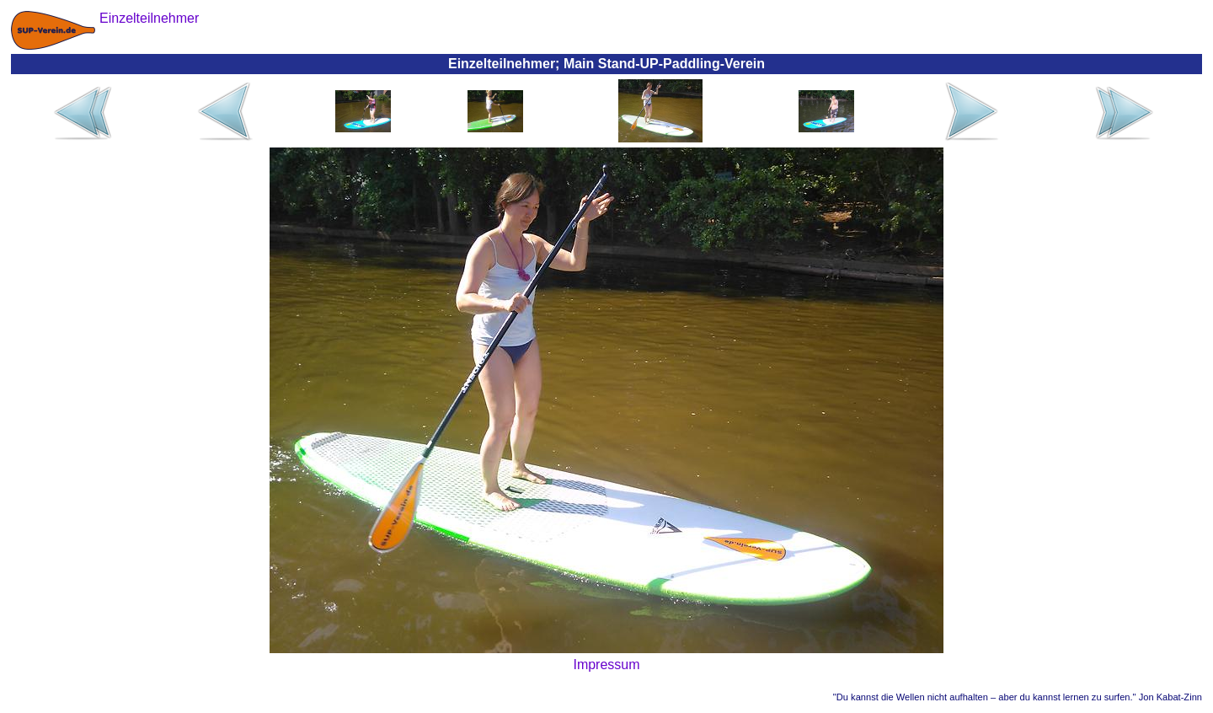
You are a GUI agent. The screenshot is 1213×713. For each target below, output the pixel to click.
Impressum (606, 664)
